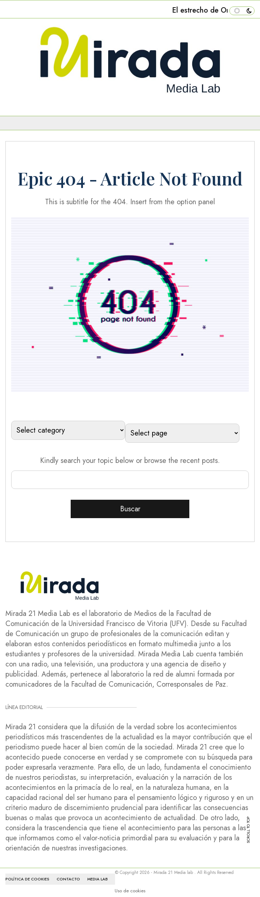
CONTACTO (68, 879)
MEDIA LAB (97, 879)
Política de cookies (27, 879)
